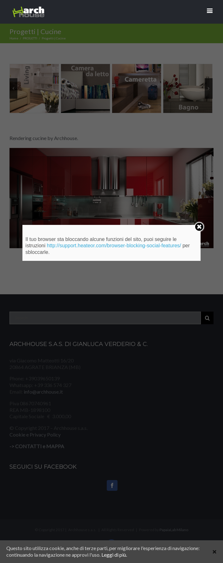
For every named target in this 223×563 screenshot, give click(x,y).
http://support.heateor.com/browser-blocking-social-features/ (114, 245)
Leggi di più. (114, 555)
